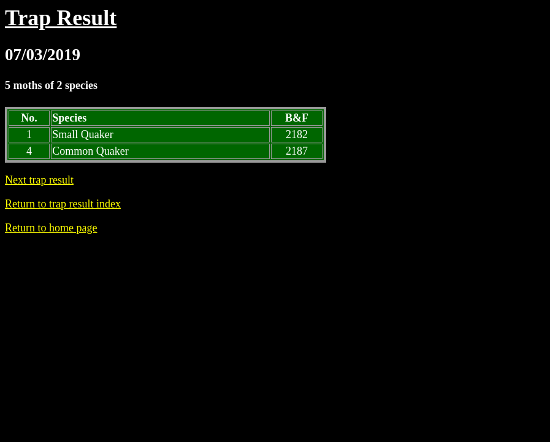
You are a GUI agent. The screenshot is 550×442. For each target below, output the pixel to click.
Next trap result (39, 180)
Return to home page (51, 228)
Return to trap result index (63, 204)
